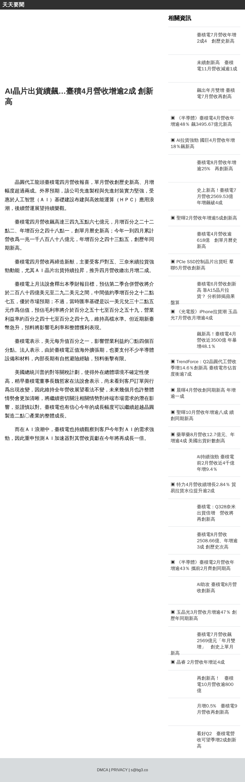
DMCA (102, 770)
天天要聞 (13, 5)
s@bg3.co (139, 770)
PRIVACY (119, 770)
